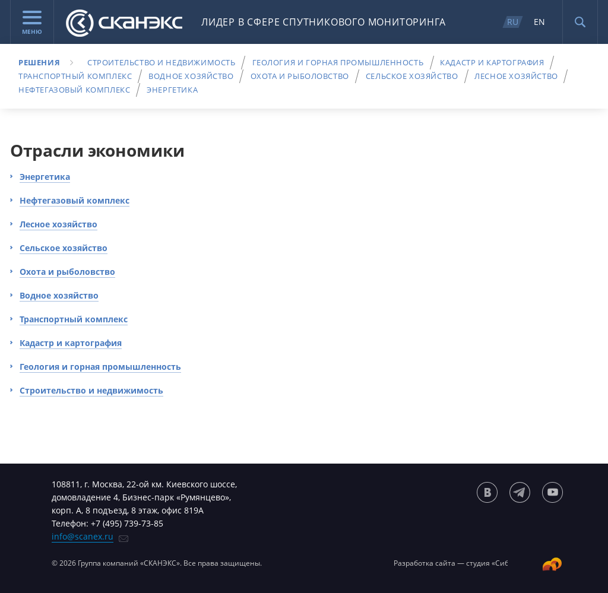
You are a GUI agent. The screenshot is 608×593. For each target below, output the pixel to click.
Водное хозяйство (190, 76)
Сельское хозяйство (412, 76)
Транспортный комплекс (75, 76)
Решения (39, 62)
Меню (32, 23)
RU (512, 21)
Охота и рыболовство (300, 76)
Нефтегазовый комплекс (74, 89)
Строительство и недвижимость (161, 62)
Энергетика (172, 89)
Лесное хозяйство (516, 76)
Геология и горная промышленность (338, 62)
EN (539, 21)
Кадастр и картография (492, 62)
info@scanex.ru (82, 536)
